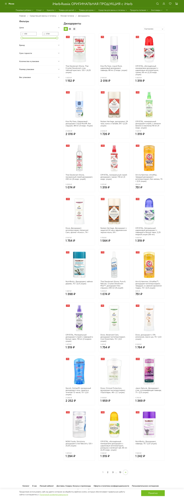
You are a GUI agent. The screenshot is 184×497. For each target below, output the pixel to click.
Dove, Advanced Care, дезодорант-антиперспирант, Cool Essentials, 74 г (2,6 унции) (112, 338)
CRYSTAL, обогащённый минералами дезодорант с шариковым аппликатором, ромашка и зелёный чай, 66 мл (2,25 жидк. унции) (113, 445)
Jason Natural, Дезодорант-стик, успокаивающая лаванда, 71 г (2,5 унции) (148, 390)
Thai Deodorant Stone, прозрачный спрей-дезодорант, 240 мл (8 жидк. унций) (79, 177)
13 (120, 472)
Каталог (26, 486)
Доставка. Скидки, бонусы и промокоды (74, 486)
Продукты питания (139, 10)
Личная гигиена (67, 16)
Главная (22, 16)
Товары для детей (67, 10)
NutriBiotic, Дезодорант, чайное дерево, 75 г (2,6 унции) (79, 282)
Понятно (153, 493)
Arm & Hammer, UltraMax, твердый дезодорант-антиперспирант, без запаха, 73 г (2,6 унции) (148, 178)
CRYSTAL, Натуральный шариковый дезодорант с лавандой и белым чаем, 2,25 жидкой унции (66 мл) (148, 231)
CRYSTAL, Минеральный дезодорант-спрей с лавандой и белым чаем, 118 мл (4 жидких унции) (79, 338)
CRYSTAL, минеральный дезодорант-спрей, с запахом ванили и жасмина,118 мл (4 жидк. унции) (148, 124)
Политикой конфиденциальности (54, 494)
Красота (51, 10)
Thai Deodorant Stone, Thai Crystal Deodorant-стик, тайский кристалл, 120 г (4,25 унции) (78, 69)
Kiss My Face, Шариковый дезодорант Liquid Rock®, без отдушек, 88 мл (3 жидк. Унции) (79, 123)
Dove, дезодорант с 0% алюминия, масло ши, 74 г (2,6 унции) (148, 337)
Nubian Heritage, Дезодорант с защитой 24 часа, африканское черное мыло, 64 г (113, 230)
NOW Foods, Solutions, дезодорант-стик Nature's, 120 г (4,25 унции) (79, 443)
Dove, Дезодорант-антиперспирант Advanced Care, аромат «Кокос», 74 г (77, 230)
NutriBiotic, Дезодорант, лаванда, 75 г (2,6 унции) (146, 442)
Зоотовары (157, 10)
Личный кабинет (47, 486)
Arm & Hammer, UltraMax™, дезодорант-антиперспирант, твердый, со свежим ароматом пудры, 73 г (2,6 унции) (148, 284)
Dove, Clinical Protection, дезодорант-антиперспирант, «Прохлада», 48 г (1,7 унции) (112, 390)
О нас (34, 486)
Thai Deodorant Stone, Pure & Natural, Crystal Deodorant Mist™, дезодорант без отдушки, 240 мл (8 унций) (112, 284)
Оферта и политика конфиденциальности (111, 486)
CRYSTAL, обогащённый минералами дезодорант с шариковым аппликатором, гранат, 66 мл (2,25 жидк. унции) (147, 70)
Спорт (40, 10)
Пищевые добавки (25, 10)
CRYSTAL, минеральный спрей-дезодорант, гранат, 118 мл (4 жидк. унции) (113, 177)
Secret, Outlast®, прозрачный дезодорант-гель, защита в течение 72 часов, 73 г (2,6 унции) (78, 391)
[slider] (22, 38)
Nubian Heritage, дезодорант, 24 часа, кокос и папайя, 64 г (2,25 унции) (114, 123)
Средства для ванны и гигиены (112, 10)
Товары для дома (87, 10)
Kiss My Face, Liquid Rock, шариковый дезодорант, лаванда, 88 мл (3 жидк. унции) (113, 68)
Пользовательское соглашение (145, 486)
